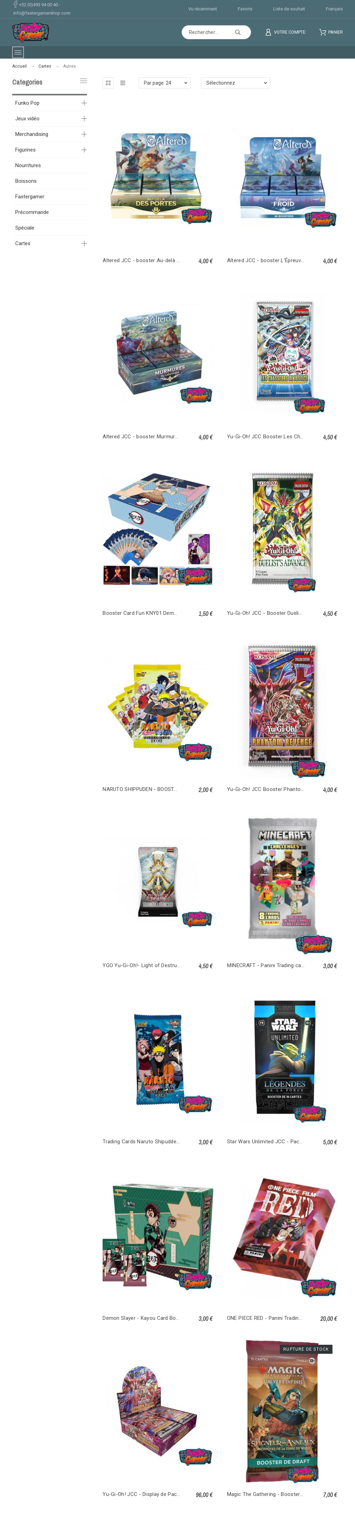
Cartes (23, 243)
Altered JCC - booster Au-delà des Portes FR (156, 260)
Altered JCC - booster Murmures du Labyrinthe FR (162, 436)
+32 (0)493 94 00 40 (38, 4)
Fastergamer (29, 196)
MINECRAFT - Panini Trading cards (268, 965)
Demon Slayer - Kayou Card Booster (146, 1318)
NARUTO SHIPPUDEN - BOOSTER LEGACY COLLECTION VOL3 (176, 789)
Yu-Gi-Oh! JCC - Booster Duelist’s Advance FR (282, 613)
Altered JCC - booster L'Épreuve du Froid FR (279, 260)
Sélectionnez (220, 83)
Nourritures (28, 165)
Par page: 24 (157, 83)
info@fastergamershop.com (41, 13)
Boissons (26, 181)
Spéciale (24, 228)
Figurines (25, 150)
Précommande (32, 212)
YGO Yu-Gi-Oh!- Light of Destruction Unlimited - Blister (167, 965)
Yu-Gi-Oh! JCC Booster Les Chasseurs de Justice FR (290, 436)
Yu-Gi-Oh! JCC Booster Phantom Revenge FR (281, 789)
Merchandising (31, 134)
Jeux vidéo (27, 118)
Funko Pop (27, 103)
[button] (108, 82)
